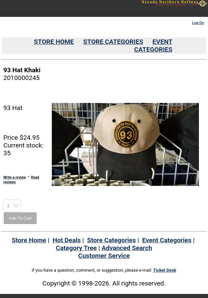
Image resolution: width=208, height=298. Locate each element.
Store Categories (111, 240)
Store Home (29, 240)
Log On (198, 23)
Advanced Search (127, 248)
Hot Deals (67, 240)
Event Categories (166, 240)
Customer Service (104, 256)
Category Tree (76, 248)
